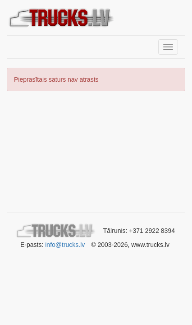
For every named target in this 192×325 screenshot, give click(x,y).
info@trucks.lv (65, 244)
